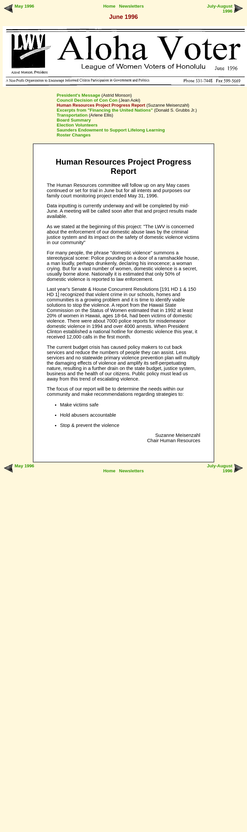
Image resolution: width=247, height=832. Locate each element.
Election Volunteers (77, 125)
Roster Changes (73, 134)
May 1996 (24, 6)
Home (109, 6)
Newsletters (131, 6)
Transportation (72, 115)
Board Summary (74, 120)
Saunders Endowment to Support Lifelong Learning (111, 130)
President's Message (78, 95)
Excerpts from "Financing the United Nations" (105, 110)
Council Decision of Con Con (87, 100)
